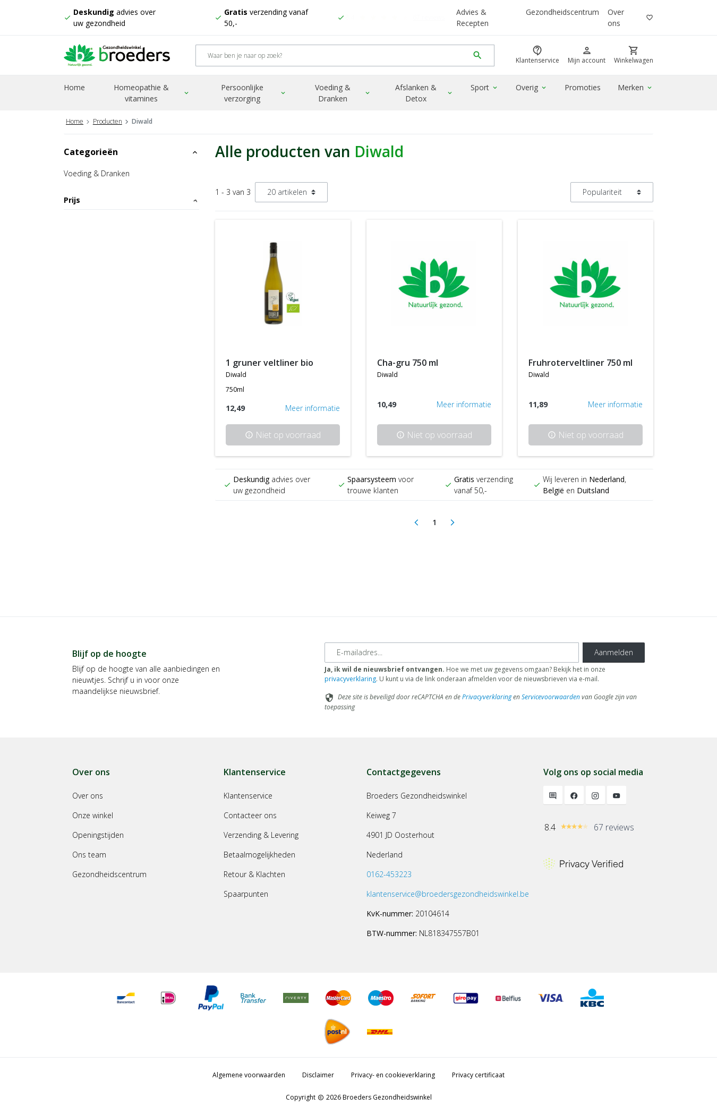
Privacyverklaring (486, 696)
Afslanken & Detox (424, 93)
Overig (532, 87)
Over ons (616, 17)
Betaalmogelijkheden (259, 855)
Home (74, 87)
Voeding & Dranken (343, 93)
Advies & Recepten (472, 17)
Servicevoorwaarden (551, 696)
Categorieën (131, 152)
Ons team (89, 855)
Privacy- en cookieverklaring (393, 1074)
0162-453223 (389, 874)
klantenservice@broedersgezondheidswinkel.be (447, 894)
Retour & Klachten (254, 874)
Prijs (131, 200)
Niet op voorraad (283, 435)
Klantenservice (248, 796)
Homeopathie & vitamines (152, 93)
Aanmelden (613, 652)
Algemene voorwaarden (248, 1074)
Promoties (583, 87)
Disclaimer (318, 1074)
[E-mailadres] (452, 652)
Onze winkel (92, 815)
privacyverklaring (350, 678)
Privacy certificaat (478, 1074)
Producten (107, 121)
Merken (635, 87)
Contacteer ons (250, 815)
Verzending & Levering (261, 835)
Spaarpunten (246, 894)
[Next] (452, 522)
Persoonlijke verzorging (254, 93)
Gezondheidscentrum (562, 12)
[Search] (332, 55)
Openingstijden (98, 835)
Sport (485, 87)
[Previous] (416, 522)
